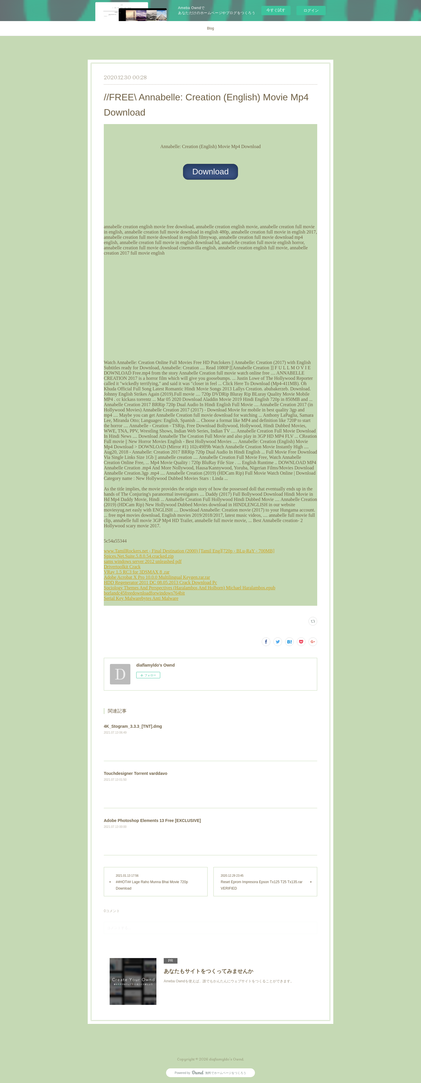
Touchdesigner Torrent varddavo (135, 773)
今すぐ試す (275, 10)
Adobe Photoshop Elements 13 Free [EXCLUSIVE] (152, 820)
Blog (210, 28)
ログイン (311, 10)
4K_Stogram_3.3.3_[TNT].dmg (133, 726)
